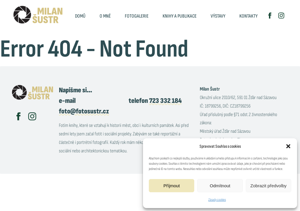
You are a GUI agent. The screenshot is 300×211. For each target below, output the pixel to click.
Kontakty (248, 16)
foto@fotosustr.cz (84, 111)
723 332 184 (165, 100)
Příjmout (171, 185)
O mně (105, 16)
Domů (80, 16)
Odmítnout (220, 185)
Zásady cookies (217, 200)
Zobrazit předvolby (268, 185)
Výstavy (218, 16)
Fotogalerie (137, 16)
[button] (288, 146)
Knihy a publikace (180, 16)
